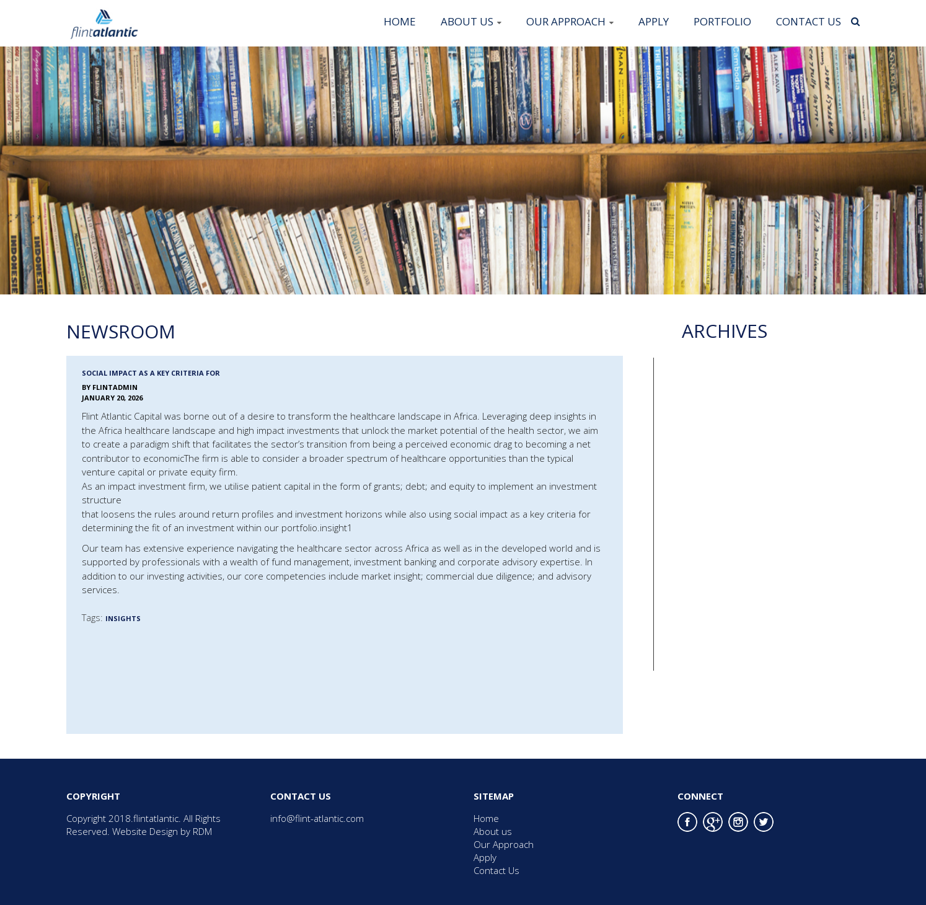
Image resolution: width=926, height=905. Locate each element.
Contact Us (808, 21)
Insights (123, 618)
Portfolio (722, 21)
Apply (653, 21)
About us (467, 21)
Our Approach (566, 21)
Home (400, 21)
